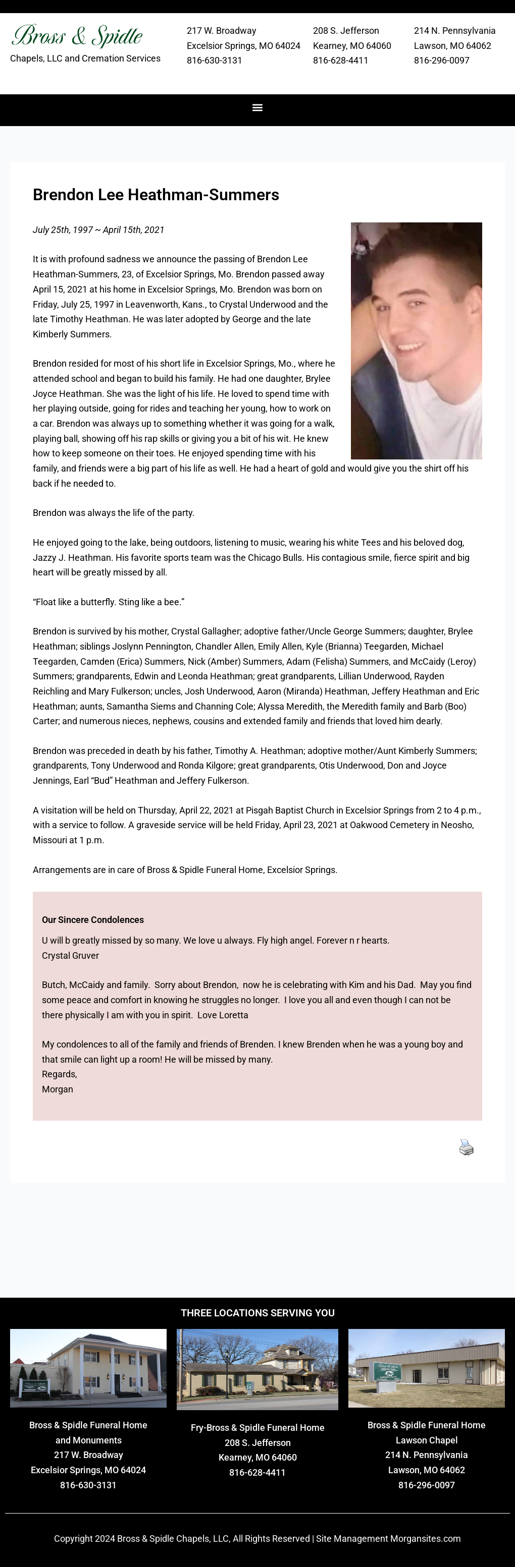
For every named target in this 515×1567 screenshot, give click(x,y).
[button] (257, 107)
